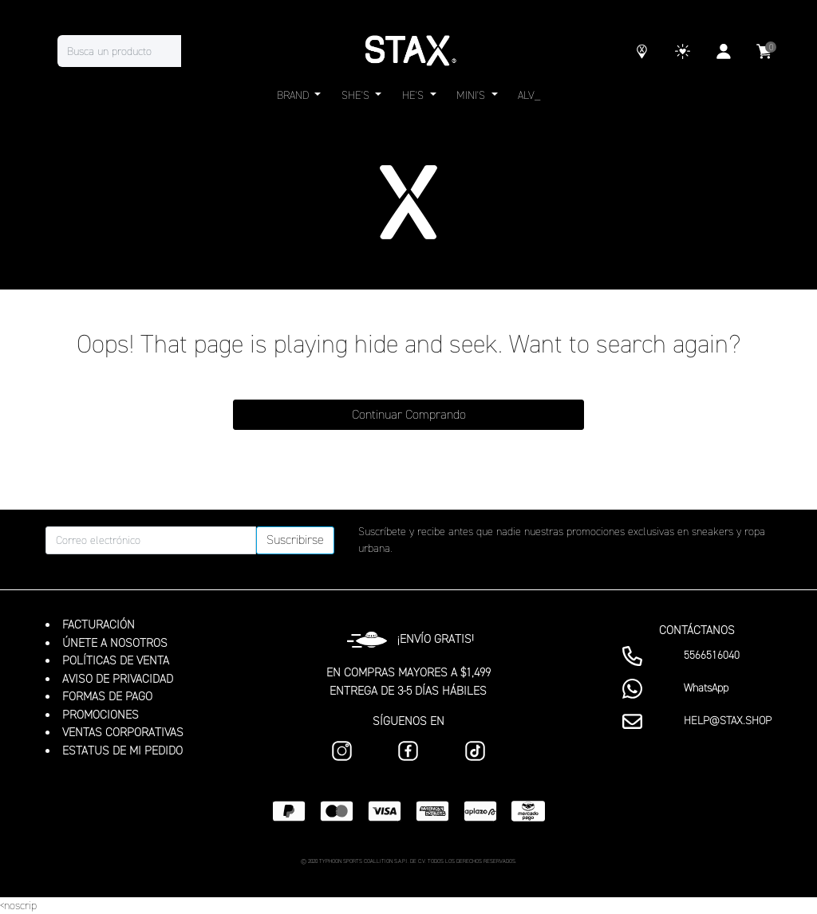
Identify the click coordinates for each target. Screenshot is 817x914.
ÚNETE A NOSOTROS (115, 643)
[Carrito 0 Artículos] (764, 54)
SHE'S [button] (357, 95)
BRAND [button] (294, 95)
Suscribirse (295, 539)
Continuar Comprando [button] (409, 414)
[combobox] (135, 51)
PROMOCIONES (100, 714)
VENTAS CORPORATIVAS (123, 732)
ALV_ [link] (529, 95)
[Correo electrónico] (150, 540)
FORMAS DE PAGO (107, 696)
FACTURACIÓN (98, 624)
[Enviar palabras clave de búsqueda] (197, 51)
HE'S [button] (414, 95)
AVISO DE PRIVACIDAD (117, 679)
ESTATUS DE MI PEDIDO (122, 750)
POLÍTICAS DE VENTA (115, 660)
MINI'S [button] (472, 95)
